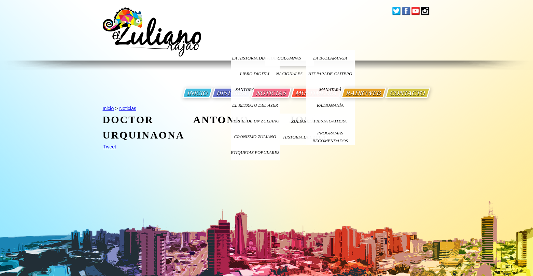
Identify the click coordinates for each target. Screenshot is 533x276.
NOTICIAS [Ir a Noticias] (271, 92)
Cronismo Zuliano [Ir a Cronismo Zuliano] (255, 136)
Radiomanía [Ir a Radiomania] (330, 105)
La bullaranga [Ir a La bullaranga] (330, 58)
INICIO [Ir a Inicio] (197, 92)
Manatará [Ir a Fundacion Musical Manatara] (330, 89)
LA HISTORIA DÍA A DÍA (255, 58)
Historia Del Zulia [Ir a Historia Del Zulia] (304, 137)
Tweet (109, 146)
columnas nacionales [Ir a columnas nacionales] (289, 60)
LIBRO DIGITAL (255, 73)
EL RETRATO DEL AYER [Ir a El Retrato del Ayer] (255, 105)
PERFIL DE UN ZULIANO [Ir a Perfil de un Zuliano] (255, 120)
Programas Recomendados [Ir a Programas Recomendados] (330, 136)
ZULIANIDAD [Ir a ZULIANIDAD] (304, 121)
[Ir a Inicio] (152, 37)
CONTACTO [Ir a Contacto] (407, 92)
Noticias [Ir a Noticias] (127, 108)
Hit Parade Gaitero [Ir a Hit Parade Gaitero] (330, 73)
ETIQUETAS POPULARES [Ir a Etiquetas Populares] (255, 152)
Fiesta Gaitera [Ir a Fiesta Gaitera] (330, 120)
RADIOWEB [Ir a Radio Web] (363, 92)
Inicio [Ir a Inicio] (108, 108)
